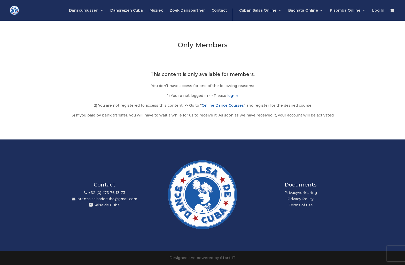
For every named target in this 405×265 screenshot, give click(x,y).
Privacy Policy (300, 199)
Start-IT (228, 257)
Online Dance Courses (223, 105)
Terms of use (301, 205)
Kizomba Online (345, 11)
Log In (378, 11)
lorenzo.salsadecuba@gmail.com (106, 199)
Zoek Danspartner (187, 11)
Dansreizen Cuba (126, 11)
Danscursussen (83, 11)
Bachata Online (303, 11)
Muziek (156, 11)
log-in (232, 95)
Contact (219, 11)
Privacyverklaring (300, 192)
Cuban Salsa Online (257, 11)
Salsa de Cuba (107, 205)
